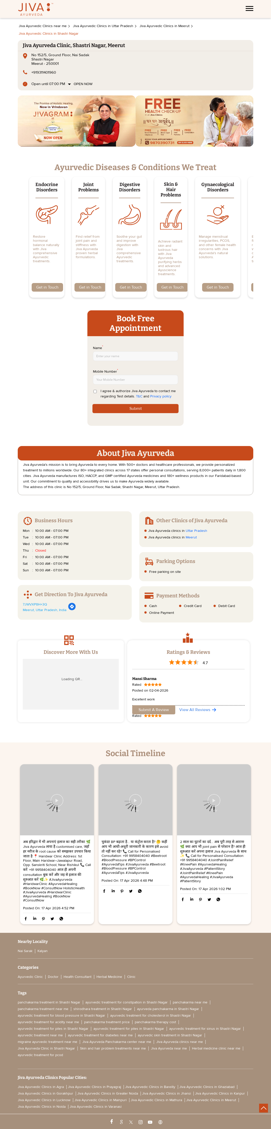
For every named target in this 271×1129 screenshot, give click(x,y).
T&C (139, 396)
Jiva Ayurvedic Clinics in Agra (41, 1087)
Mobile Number (105, 371)
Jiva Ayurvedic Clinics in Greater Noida (107, 1094)
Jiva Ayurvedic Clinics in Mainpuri (100, 1100)
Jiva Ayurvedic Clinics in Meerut (211, 1100)
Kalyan (42, 951)
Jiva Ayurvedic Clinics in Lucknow (44, 1100)
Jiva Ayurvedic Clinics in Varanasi (96, 1107)
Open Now (83, 84)
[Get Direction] (72, 609)
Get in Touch (47, 287)
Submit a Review (154, 709)
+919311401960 (43, 72)
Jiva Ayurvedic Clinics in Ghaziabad (207, 1087)
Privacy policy (160, 396)
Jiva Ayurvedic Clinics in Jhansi (166, 1094)
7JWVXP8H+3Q (35, 604)
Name (98, 347)
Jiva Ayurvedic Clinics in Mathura (156, 1100)
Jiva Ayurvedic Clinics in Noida (42, 1107)
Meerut (191, 537)
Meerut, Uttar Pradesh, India (44, 610)
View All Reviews (194, 709)
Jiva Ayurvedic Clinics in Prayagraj (94, 1087)
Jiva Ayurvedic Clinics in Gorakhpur (45, 1094)
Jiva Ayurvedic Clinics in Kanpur (220, 1094)
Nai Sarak (25, 951)
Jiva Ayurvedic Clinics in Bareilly (150, 1087)
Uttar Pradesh (196, 531)
